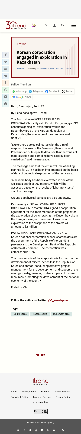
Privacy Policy (62, 397)
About (14, 391)
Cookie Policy (40, 402)
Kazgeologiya (40, 313)
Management (29, 391)
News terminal (62, 391)
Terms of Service (42, 397)
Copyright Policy (19, 397)
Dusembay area (61, 313)
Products (45, 391)
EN (62, 25)
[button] (5, 55)
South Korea (20, 313)
